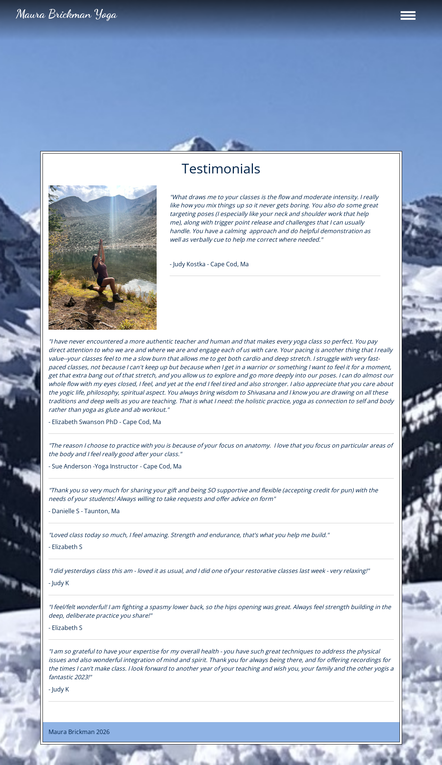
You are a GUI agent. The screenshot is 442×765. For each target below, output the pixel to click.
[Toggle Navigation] (408, 15)
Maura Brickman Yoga (66, 14)
